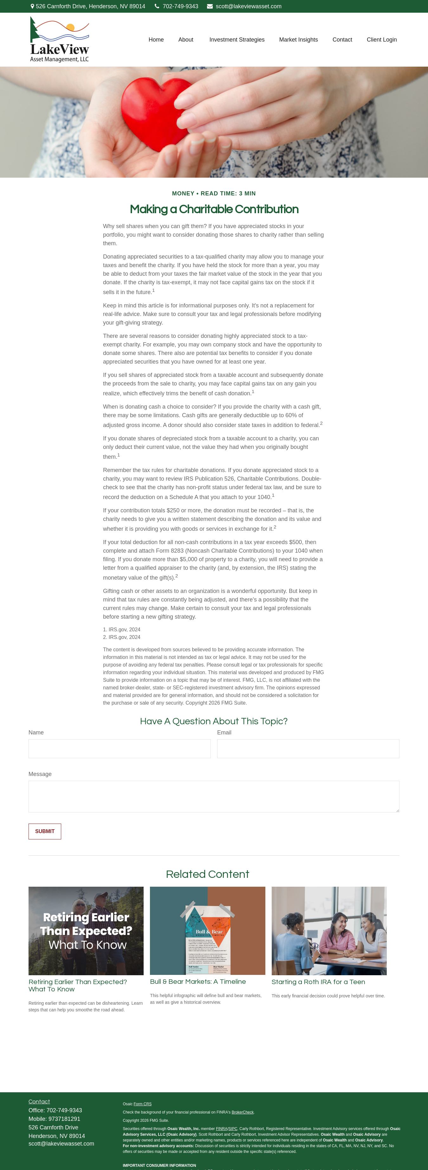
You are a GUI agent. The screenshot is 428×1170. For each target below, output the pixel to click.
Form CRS (143, 1104)
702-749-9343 (175, 6)
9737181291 (64, 1119)
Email (224, 732)
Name (36, 732)
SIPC (233, 1129)
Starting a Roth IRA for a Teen (318, 982)
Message (40, 774)
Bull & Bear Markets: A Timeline (198, 981)
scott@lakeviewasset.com (244, 6)
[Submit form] (45, 831)
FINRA (221, 1129)
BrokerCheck (243, 1112)
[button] (156, 40)
